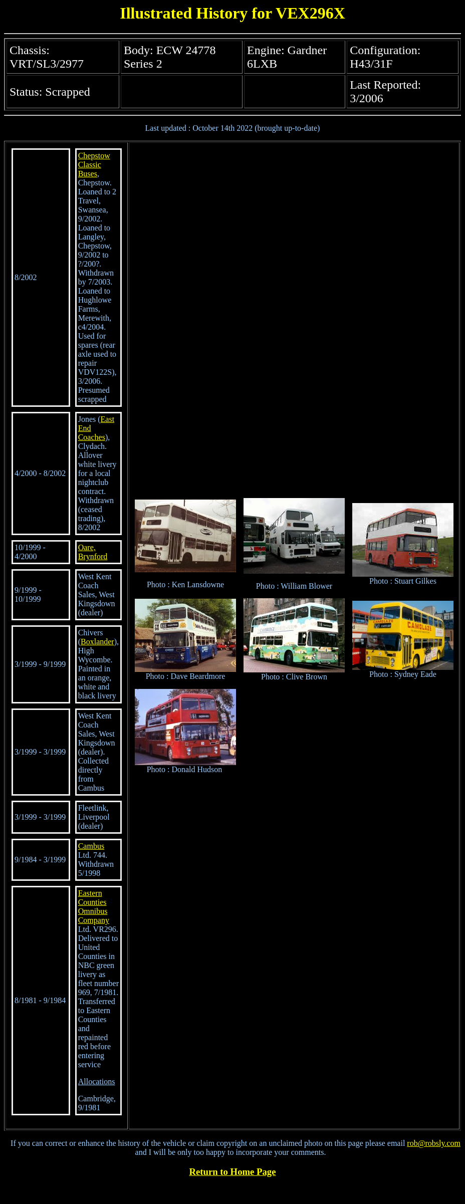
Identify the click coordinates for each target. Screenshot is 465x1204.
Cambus (91, 846)
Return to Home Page (232, 1171)
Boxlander (97, 641)
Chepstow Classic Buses (94, 164)
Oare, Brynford (93, 552)
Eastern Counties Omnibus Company (93, 906)
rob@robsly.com (433, 1143)
